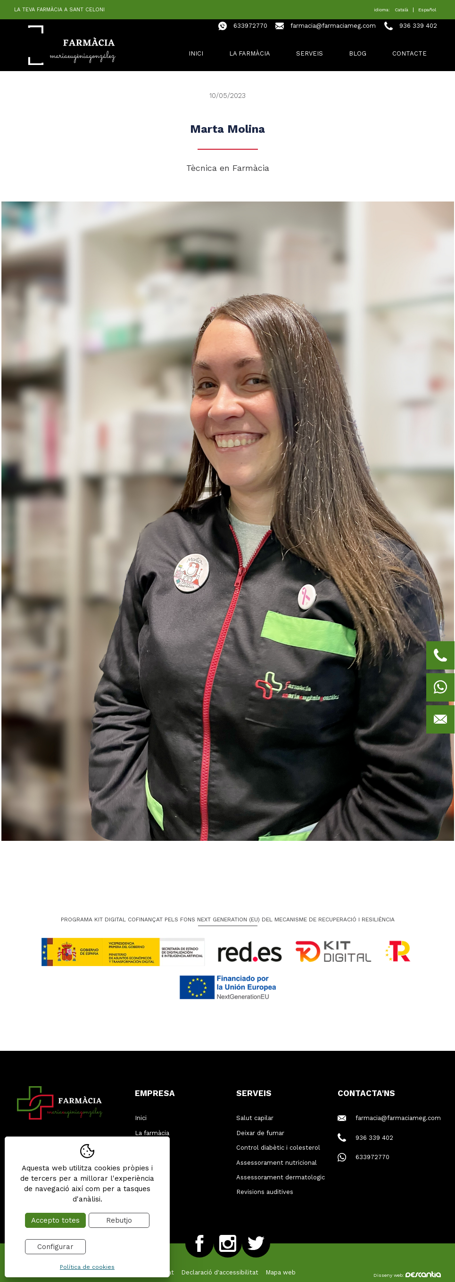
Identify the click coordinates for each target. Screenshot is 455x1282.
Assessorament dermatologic (280, 1177)
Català (401, 9)
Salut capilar (254, 1117)
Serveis (309, 53)
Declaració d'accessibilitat (219, 1272)
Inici (196, 53)
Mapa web (280, 1272)
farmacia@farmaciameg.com (333, 25)
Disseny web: (407, 1275)
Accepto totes (55, 1220)
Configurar (55, 1246)
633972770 (250, 25)
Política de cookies (87, 1267)
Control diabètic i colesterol (278, 1147)
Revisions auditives (264, 1191)
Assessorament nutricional (276, 1162)
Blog (357, 53)
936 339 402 (418, 25)
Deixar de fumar (260, 1133)
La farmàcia (249, 53)
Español (427, 9)
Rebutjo (119, 1220)
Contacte (409, 53)
